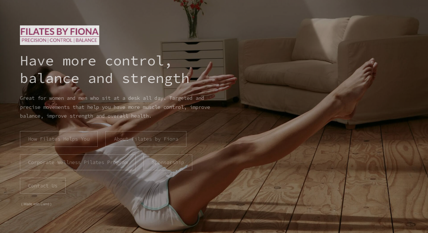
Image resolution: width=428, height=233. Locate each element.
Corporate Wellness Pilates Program (77, 162)
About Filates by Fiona (145, 139)
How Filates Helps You (58, 139)
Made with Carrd (36, 204)
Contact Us (42, 185)
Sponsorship (167, 162)
